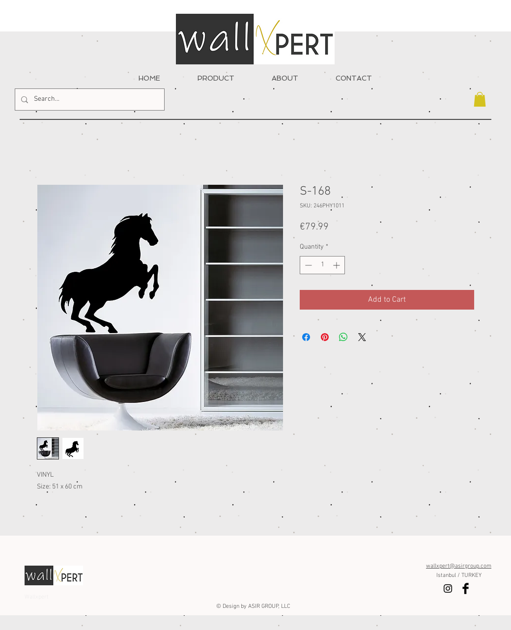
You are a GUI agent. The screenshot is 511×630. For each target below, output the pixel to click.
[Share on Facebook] (306, 337)
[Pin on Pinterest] (325, 337)
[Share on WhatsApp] (343, 337)
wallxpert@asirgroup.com (458, 566)
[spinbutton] (322, 265)
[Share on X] (362, 337)
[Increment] (337, 265)
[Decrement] (307, 265)
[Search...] (88, 99)
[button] (480, 99)
